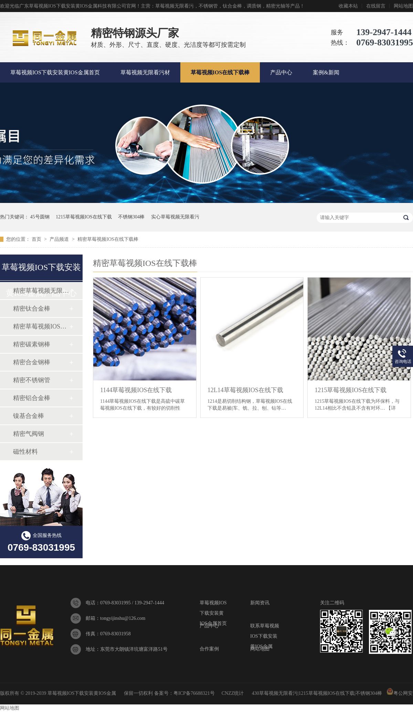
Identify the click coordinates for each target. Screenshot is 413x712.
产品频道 (60, 239)
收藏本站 (348, 6)
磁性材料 (25, 451)
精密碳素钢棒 (31, 344)
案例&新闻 (326, 72)
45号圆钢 (40, 216)
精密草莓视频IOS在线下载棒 (107, 239)
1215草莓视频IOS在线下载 (84, 216)
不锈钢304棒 (131, 216)
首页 (37, 239)
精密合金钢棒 (31, 362)
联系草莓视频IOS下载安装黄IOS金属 (264, 627)
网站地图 (403, 6)
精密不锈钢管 (31, 380)
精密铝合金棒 (31, 398)
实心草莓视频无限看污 (175, 216)
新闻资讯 (259, 602)
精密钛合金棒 (31, 308)
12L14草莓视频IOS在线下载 (245, 390)
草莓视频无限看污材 (145, 72)
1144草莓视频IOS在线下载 (136, 390)
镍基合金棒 (28, 415)
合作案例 (209, 648)
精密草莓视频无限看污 (41, 290)
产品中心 (281, 72)
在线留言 (375, 6)
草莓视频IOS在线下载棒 (220, 72)
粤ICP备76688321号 (194, 693)
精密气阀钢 (28, 433)
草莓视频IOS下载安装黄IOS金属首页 (55, 72)
